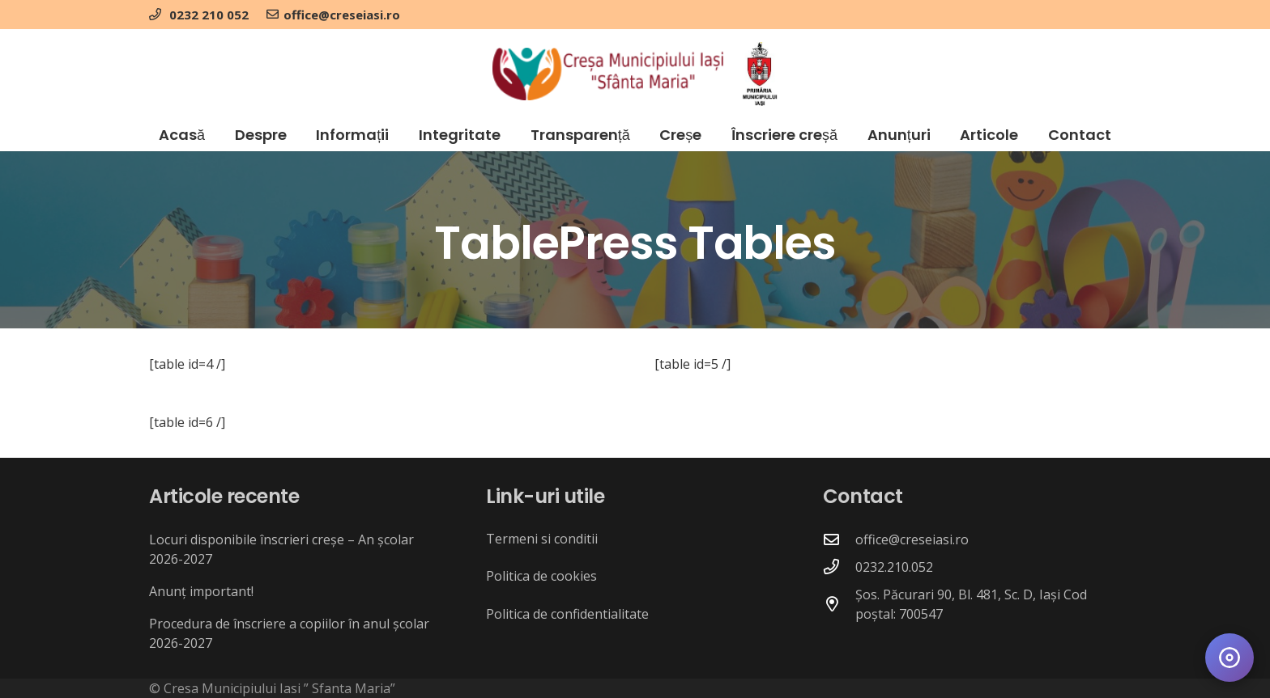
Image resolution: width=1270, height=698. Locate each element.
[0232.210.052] (839, 566)
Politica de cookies (541, 576)
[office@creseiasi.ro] (839, 539)
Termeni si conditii (542, 539)
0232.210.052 (894, 567)
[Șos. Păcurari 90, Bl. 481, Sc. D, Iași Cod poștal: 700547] (839, 603)
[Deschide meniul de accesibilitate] (1229, 657)
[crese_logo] (607, 74)
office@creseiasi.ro (912, 539)
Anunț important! (201, 591)
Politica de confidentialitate (567, 614)
